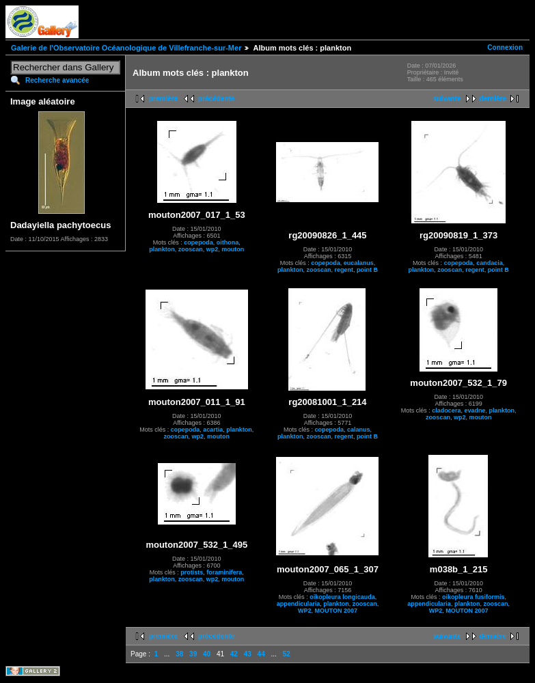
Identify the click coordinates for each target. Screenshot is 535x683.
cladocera (446, 410)
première (163, 98)
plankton (162, 249)
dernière (493, 98)
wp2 (212, 249)
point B (367, 269)
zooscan (190, 249)
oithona (228, 242)
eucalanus (359, 263)
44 (261, 654)
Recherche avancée (57, 80)
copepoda (198, 242)
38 (179, 654)
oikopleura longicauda (342, 597)
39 (193, 654)
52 (286, 654)
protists (191, 572)
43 (247, 654)
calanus (358, 429)
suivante (447, 98)
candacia (489, 263)
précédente (216, 98)
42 (234, 654)
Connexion (505, 47)
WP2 (305, 610)
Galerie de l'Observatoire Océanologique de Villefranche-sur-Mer (126, 48)
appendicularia (298, 603)
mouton (232, 249)
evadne (474, 410)
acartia (213, 429)
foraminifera (224, 572)
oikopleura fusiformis (473, 597)
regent (343, 269)
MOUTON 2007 (336, 610)
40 (206, 654)
